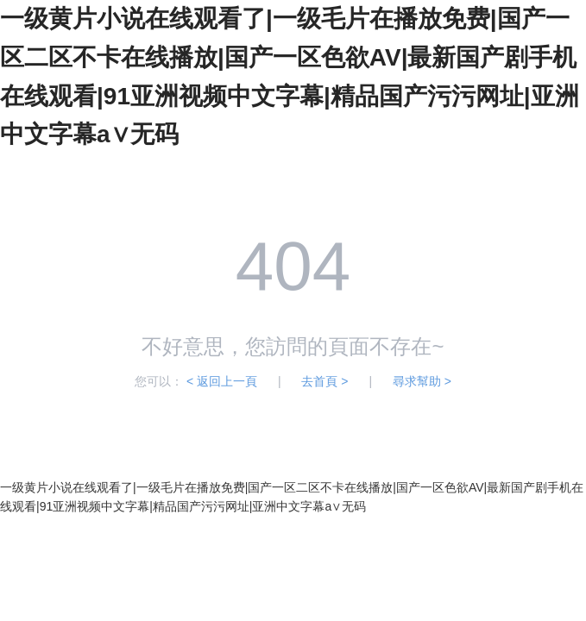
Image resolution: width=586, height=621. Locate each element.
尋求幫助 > (422, 381)
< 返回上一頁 (221, 381)
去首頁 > (324, 381)
